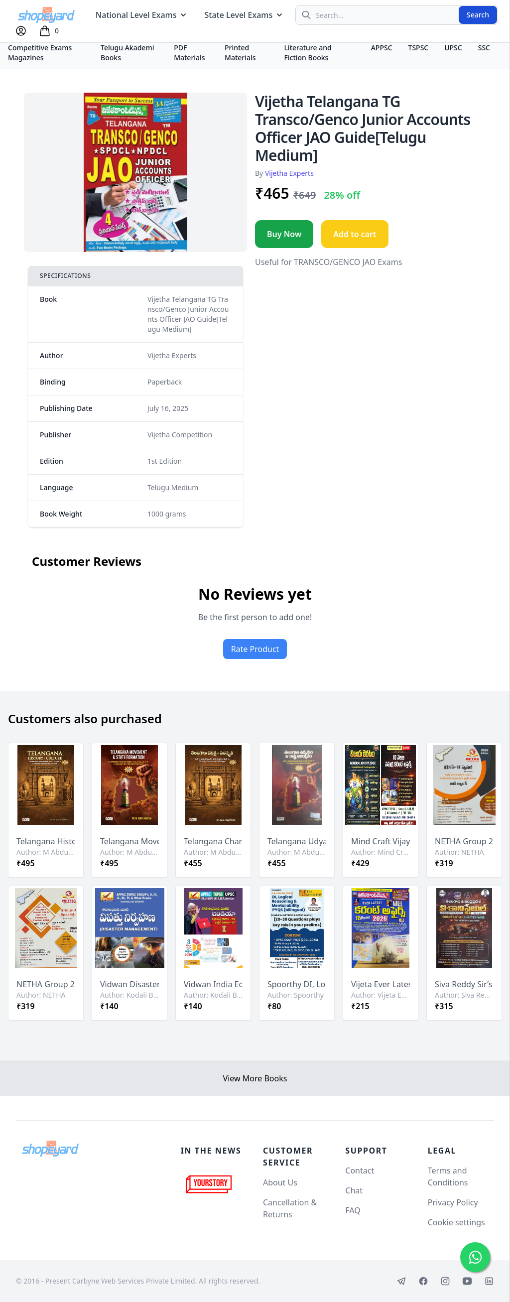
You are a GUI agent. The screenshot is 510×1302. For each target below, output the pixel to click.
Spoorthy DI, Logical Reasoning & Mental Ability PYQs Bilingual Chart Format (296, 984)
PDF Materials (189, 52)
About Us (280, 1182)
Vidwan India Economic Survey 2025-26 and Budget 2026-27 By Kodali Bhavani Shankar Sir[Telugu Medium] (213, 984)
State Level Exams (244, 14)
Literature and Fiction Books (307, 52)
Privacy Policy (453, 1202)
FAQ (352, 1210)
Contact (359, 1170)
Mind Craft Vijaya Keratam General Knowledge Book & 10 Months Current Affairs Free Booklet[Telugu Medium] (380, 841)
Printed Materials (240, 52)
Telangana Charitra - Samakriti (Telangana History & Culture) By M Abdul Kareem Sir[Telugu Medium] (213, 841)
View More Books (255, 1078)
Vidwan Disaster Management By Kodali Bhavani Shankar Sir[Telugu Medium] (129, 984)
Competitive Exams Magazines (40, 52)
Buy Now (284, 234)
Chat (354, 1190)
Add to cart (354, 234)
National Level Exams (142, 14)
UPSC (453, 47)
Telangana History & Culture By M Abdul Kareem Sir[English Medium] (45, 841)
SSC (484, 47)
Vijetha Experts (289, 173)
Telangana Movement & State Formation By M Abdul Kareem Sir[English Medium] (129, 841)
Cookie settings (456, 1222)
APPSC (381, 47)
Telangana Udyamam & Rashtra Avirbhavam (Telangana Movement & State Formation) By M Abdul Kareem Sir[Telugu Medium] (296, 841)
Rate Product (255, 649)
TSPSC (418, 47)
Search (478, 14)
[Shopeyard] (50, 1149)
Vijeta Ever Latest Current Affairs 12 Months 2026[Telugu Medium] (380, 984)
